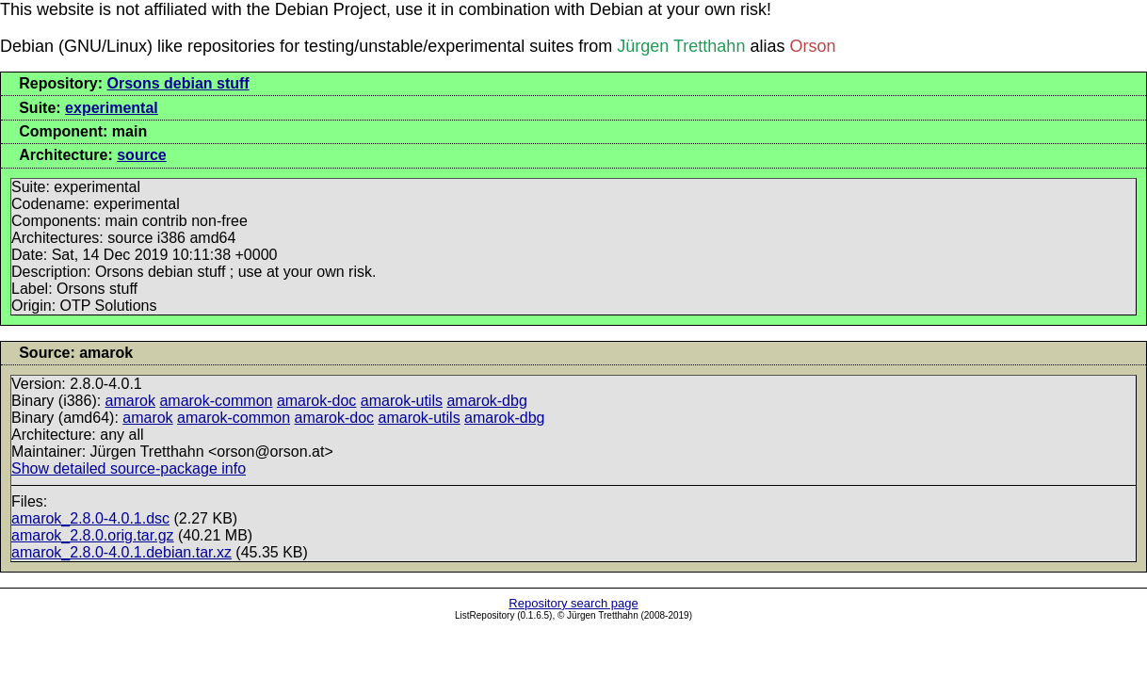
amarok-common (215, 401)
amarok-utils (402, 401)
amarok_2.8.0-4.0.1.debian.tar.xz (121, 552)
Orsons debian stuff (178, 83)
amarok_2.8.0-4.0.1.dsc (90, 518)
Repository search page (573, 603)
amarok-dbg (486, 401)
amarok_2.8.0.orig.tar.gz (92, 535)
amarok (130, 401)
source (141, 155)
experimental (111, 108)
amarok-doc (316, 401)
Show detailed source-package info (128, 468)
